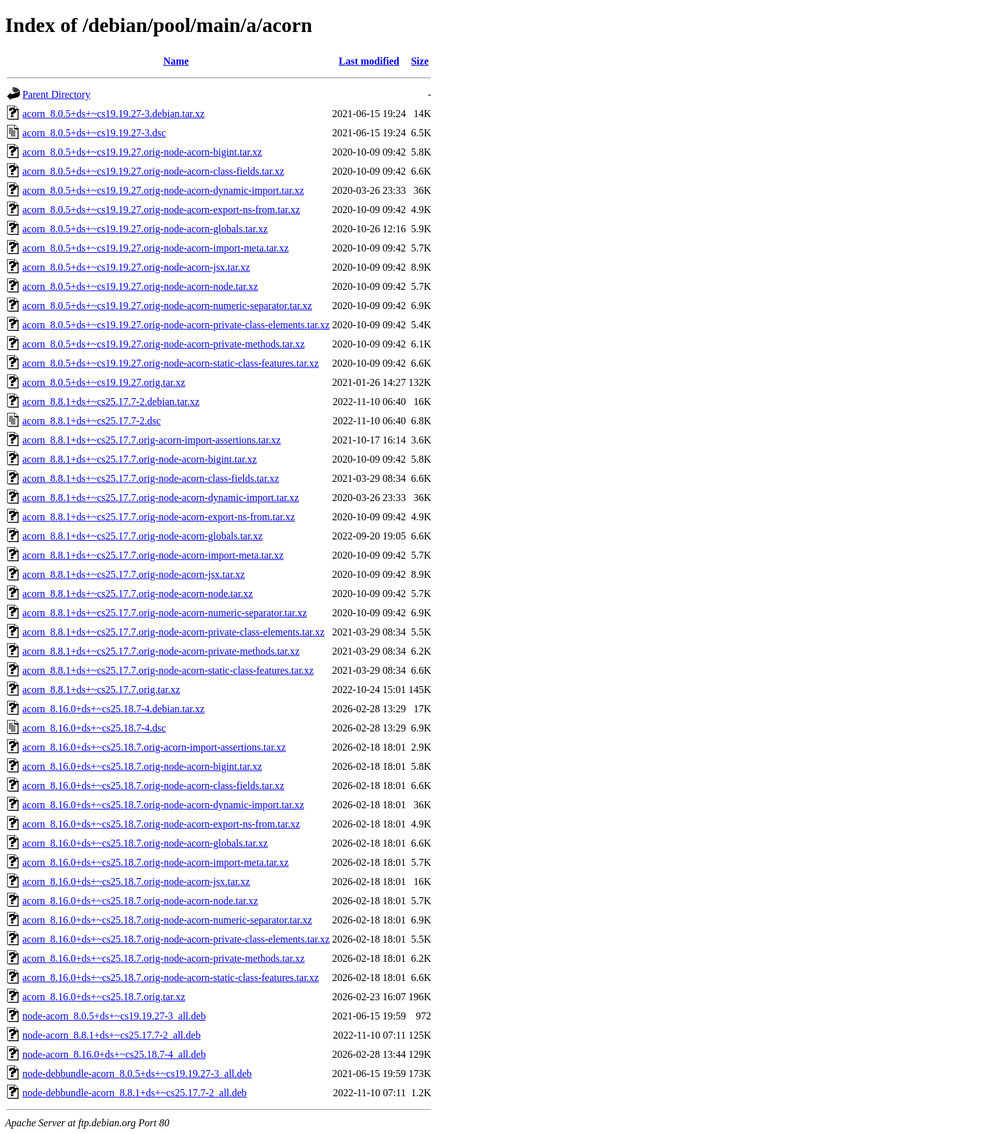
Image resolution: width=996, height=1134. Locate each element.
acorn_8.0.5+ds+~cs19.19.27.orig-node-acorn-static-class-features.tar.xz (170, 363)
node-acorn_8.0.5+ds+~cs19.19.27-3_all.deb (114, 1015)
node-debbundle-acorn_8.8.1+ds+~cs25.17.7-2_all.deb (134, 1092)
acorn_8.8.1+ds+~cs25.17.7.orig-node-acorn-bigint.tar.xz (139, 459)
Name (176, 61)
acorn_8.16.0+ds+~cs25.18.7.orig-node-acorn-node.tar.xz (140, 900)
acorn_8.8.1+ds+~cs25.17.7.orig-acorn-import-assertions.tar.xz (151, 440)
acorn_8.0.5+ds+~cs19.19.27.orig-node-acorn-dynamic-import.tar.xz (163, 190)
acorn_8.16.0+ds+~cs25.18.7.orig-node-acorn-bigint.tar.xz (142, 766)
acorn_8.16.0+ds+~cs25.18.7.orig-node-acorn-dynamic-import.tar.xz (163, 804)
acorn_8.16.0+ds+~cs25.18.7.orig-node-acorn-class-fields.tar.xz (153, 785)
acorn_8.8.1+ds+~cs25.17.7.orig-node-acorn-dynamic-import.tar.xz (160, 497)
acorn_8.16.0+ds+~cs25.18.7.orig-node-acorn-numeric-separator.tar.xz (167, 919)
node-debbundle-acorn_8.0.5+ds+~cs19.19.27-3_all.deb (137, 1073)
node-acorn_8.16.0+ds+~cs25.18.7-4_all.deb (114, 1054)
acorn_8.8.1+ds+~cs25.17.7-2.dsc (91, 420)
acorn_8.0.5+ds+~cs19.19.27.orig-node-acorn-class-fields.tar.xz (153, 171)
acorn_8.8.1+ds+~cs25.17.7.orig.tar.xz (101, 689)
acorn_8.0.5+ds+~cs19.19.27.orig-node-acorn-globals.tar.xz (145, 228)
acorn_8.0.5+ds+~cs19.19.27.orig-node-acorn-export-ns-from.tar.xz (161, 209)
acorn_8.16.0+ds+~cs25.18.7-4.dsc (94, 728)
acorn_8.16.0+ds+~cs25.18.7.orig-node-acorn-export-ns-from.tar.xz (161, 824)
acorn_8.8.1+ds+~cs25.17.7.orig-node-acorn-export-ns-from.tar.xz (158, 516)
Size (420, 61)
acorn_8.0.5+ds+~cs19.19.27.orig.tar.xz (104, 382)
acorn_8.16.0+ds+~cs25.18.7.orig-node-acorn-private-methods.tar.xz (163, 958)
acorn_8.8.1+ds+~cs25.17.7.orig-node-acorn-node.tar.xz (137, 593)
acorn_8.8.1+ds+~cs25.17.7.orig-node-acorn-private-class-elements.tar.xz (173, 632)
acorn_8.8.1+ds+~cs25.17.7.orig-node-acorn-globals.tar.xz (142, 536)
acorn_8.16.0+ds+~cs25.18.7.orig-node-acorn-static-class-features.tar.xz (170, 977)
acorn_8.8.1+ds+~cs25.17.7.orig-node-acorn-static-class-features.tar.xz (167, 670)
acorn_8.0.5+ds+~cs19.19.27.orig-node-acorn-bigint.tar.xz (142, 152)
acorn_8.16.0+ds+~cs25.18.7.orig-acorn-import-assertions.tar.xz (154, 747)
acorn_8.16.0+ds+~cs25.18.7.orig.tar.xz (104, 996)
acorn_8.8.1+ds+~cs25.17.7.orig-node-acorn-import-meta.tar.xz (152, 555)
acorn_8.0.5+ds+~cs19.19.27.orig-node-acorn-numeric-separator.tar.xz (167, 305)
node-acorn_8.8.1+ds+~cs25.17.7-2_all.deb (111, 1035)
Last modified (369, 61)
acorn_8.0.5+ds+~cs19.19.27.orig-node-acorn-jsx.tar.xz (136, 267)
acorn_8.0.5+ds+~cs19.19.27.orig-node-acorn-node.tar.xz (140, 286)
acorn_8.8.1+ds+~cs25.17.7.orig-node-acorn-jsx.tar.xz (133, 574)
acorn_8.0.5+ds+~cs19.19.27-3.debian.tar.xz (113, 113)
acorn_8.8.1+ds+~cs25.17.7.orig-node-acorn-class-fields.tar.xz (150, 478)
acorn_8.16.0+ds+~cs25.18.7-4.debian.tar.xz (113, 708)
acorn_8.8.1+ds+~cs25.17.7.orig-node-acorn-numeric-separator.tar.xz (164, 612)
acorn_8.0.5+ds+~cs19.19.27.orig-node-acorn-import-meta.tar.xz (155, 248)
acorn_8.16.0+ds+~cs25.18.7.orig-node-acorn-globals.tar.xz (145, 843)
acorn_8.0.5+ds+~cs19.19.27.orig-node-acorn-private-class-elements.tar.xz (175, 324)
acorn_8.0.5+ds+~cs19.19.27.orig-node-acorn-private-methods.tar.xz (163, 344)
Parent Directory (56, 94)
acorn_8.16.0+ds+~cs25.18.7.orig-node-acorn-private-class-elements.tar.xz (175, 939)
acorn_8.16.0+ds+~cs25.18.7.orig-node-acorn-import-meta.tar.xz (155, 862)
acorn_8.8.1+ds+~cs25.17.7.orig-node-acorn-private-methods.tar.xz (160, 651)
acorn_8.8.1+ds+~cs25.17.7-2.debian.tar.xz (111, 401)
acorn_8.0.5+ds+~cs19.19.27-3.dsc (94, 132)
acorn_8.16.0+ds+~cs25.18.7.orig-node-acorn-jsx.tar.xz (136, 881)
